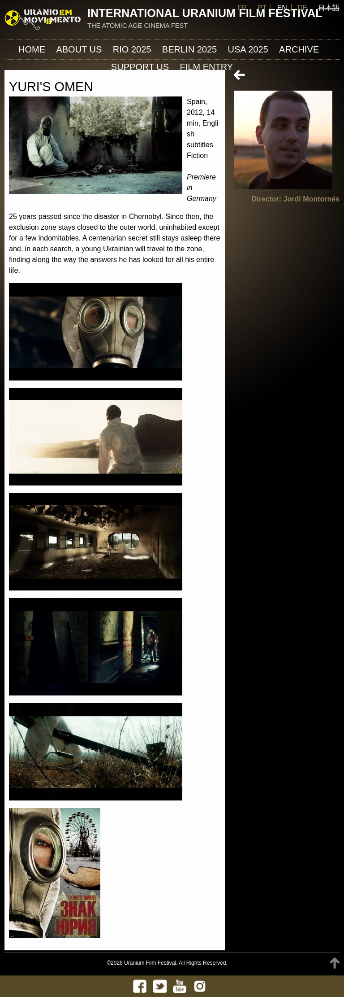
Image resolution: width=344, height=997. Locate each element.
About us (79, 49)
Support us (140, 67)
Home (31, 49)
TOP (335, 963)
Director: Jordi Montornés (296, 199)
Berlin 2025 (189, 49)
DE (302, 8)
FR (242, 8)
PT (262, 8)
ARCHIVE (299, 49)
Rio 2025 (132, 49)
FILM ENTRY (206, 67)
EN (282, 8)
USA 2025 (248, 49)
